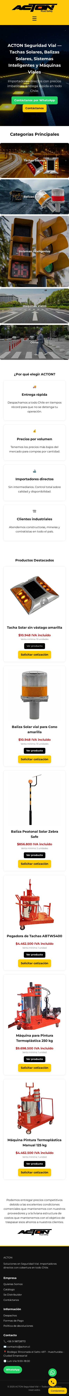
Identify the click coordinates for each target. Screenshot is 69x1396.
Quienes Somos (13, 1284)
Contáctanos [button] (11, 1300)
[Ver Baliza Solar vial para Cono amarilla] (34, 702)
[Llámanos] (52, 1382)
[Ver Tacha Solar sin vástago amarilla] (34, 600)
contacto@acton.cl (18, 1346)
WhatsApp (13, 1369)
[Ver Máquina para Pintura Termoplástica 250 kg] (34, 1010)
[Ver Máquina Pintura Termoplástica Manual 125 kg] (34, 1115)
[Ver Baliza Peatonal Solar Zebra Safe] (34, 806)
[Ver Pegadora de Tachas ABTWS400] (34, 908)
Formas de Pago (13, 1320)
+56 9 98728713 (16, 1341)
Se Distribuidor (12, 1294)
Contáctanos (34, 108)
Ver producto (35, 646)
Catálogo (9, 1289)
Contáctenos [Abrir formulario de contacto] (57, 1390)
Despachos (10, 1315)
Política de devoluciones (18, 1325)
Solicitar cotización (34, 654)
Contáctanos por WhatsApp (34, 100)
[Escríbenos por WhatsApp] (52, 1372)
